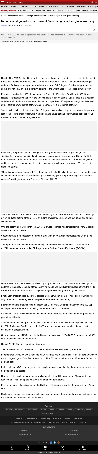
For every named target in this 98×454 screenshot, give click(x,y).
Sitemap (67, 419)
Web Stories (81, 7)
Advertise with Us (31, 419)
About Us (19, 419)
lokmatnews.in (72, 430)
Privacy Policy (45, 419)
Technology (79, 410)
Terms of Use (77, 419)
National (14, 7)
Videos (51, 410)
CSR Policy (83, 422)
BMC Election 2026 (25, 11)
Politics (53, 414)
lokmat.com (25, 430)
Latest (6, 7)
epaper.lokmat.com (25, 434)
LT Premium (70, 7)
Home (3, 16)
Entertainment (57, 7)
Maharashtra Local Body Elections (66, 11)
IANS (5, 25)
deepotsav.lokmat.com (72, 434)
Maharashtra (44, 7)
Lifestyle (89, 410)
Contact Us (57, 419)
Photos (43, 410)
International (24, 7)
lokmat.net (25, 438)
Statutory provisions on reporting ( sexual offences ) (28, 422)
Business (60, 410)
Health (44, 414)
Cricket (34, 7)
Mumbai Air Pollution (43, 11)
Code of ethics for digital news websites (62, 422)
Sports (69, 410)
